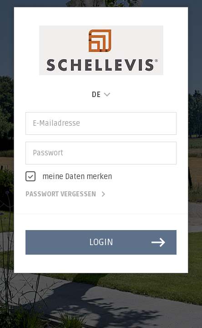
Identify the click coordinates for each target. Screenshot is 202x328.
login (128, 242)
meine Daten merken (77, 176)
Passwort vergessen (67, 194)
